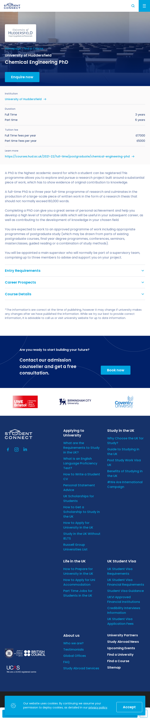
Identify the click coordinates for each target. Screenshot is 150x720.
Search (133, 6)
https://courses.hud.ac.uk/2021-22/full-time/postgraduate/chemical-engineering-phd (67, 156)
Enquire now (22, 77)
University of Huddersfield (23, 99)
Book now (115, 370)
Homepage (13, 48)
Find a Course (33, 48)
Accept (129, 707)
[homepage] (12, 6)
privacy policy (97, 707)
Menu (144, 5)
